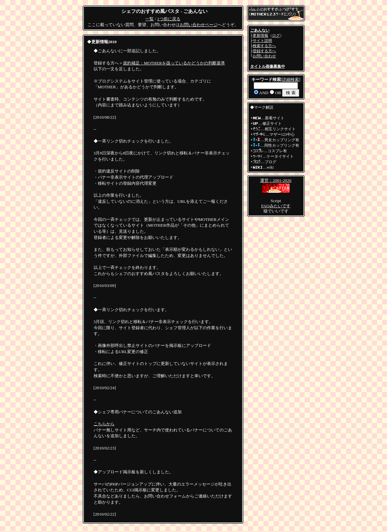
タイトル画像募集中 (267, 66)
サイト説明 (262, 40)
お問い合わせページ (199, 24)
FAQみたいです (275, 205)
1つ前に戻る (168, 18)
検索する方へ (264, 46)
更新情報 (260, 35)
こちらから (104, 423)
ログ (276, 35)
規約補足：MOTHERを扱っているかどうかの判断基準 (174, 63)
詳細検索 (290, 79)
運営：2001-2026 (275, 180)
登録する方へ (264, 51)
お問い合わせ (264, 56)
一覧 (149, 18)
